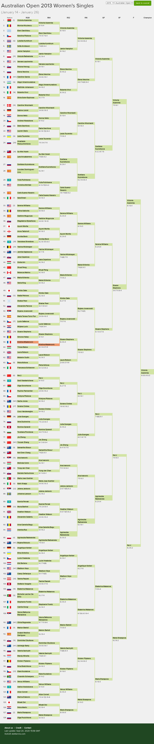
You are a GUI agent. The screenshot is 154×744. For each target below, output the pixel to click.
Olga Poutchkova (24, 718)
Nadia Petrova (23, 296)
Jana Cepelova (23, 257)
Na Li (19, 376)
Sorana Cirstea (66, 404)
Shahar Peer (22, 301)
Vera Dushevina (23, 422)
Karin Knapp (22, 484)
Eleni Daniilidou (23, 31)
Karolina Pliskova (24, 36)
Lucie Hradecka (23, 558)
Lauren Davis (22, 131)
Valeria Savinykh (66, 648)
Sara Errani (21, 198)
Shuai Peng (22, 267)
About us (8, 728)
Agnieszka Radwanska (26, 538)
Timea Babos (22, 347)
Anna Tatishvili (23, 231)
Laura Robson (22, 352)
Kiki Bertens (22, 563)
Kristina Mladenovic (25, 342)
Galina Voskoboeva (25, 687)
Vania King (21, 283)
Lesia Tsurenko (66, 134)
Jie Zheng (21, 437)
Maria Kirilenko (84, 265)
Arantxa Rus (22, 530)
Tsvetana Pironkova (25, 432)
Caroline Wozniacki (25, 105)
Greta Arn (21, 262)
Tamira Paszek (23, 579)
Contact (27, 728)
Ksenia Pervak (23, 502)
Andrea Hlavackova (25, 121)
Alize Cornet (22, 692)
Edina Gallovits (23, 211)
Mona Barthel (22, 507)
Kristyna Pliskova (24, 396)
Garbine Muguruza (24, 216)
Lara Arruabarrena (24, 157)
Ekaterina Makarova (103, 586)
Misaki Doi (21, 702)
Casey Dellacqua (24, 574)
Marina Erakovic (23, 697)
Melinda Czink (23, 463)
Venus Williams (23, 682)
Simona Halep (23, 337)
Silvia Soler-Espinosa (25, 98)
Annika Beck (22, 236)
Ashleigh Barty (23, 646)
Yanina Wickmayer (24, 247)
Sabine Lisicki (22, 110)
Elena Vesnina (65, 69)
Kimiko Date (22, 291)
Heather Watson (66, 509)
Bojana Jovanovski (85, 309)
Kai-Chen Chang (23, 453)
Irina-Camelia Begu (25, 525)
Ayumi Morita (22, 226)
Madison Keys (23, 568)
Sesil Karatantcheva (25, 381)
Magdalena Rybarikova (26, 221)
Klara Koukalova (23, 671)
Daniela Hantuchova (25, 473)
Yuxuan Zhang (23, 442)
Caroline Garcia (23, 77)
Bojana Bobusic (23, 543)
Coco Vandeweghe (25, 412)
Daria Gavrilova (23, 126)
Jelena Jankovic (66, 486)
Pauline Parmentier (25, 391)
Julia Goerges (23, 417)
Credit (18, 728)
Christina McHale (24, 185)
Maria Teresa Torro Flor (26, 316)
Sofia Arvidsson (23, 46)
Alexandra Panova (24, 306)
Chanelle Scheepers (25, 676)
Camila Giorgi (22, 607)
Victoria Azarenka (24, 20)
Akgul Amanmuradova (26, 82)
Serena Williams (23, 206)
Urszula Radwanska (25, 56)
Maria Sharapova (119, 638)
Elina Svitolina (23, 553)
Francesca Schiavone (25, 368)
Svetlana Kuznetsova (25, 164)
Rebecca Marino (23, 273)
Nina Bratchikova (24, 666)
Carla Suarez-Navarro (25, 193)
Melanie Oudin (23, 357)
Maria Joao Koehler (25, 478)
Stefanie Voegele (24, 584)
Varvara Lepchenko (25, 62)
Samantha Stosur (24, 448)
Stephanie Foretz (24, 602)
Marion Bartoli (65, 625)
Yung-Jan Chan (23, 468)
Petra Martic (22, 707)
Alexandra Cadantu (25, 517)
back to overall (142, 3)
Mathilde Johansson (25, 87)
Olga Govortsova (24, 386)
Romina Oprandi (23, 427)
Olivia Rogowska (24, 622)
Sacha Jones (22, 401)
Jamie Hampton (66, 49)
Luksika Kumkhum (24, 41)
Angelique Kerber (24, 548)
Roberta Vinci (65, 90)
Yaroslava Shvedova (25, 242)
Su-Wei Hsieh (22, 152)
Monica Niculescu (24, 26)
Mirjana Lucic (22, 327)
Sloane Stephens (102, 329)
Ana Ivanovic (22, 458)
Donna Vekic (22, 116)
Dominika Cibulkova (25, 640)
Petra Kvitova (22, 363)
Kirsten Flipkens (84, 658)
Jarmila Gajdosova (24, 252)
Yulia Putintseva (23, 180)
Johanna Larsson (24, 494)
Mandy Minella (23, 656)
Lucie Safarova (23, 321)
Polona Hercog (23, 67)
